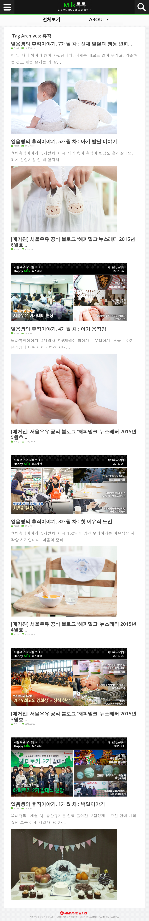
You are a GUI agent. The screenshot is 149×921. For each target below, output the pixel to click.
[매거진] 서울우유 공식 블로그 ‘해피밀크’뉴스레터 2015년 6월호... (73, 242)
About (16, 48)
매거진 (16, 249)
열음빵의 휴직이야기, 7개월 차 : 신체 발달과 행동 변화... (71, 43)
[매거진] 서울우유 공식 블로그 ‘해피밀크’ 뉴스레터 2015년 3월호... (73, 716)
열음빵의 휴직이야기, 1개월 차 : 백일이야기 (58, 804)
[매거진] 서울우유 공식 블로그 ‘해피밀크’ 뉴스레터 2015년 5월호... (73, 434)
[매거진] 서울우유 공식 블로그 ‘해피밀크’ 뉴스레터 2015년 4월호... (73, 627)
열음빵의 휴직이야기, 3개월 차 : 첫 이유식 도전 (61, 521)
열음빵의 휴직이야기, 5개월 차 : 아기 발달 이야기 (64, 141)
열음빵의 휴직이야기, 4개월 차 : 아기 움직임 (58, 328)
